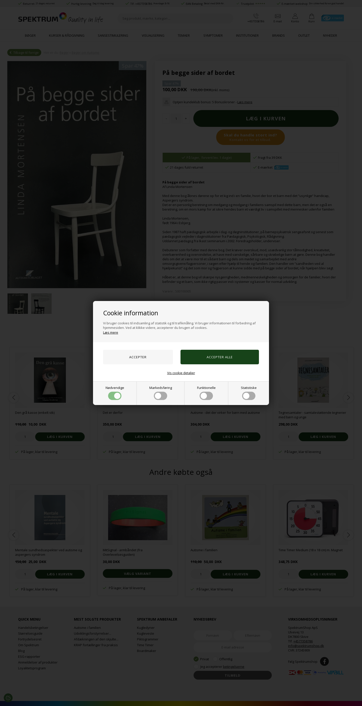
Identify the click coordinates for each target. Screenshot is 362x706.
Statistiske (249, 392)
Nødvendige (115, 392)
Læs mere (110, 332)
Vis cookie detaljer (181, 373)
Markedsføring (160, 392)
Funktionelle (206, 392)
